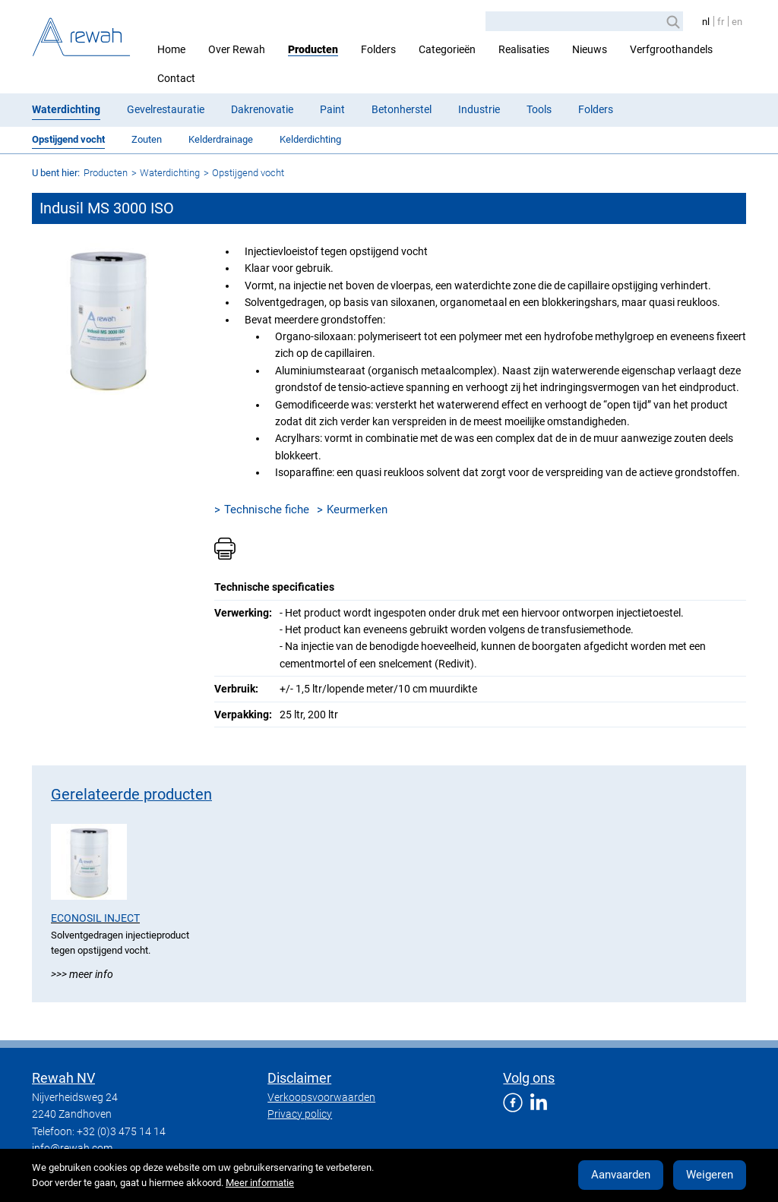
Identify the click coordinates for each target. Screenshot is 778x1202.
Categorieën (447, 49)
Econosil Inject (95, 918)
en (737, 21)
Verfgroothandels (671, 49)
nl (706, 21)
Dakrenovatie (262, 109)
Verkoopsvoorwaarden (321, 1097)
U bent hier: (56, 172)
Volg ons (529, 1078)
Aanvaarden (620, 1174)
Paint (332, 109)
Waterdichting (66, 109)
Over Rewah (236, 49)
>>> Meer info (82, 974)
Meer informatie (260, 1182)
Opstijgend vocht (68, 139)
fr (720, 21)
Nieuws (589, 49)
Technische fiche (266, 509)
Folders (378, 49)
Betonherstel (402, 109)
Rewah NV (63, 1078)
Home (171, 49)
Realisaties (523, 49)
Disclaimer (299, 1078)
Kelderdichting (310, 139)
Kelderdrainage (220, 139)
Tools (539, 109)
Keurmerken (357, 509)
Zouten (146, 139)
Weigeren (709, 1174)
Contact (176, 78)
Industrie (479, 109)
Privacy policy (299, 1114)
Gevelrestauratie (165, 109)
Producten (313, 49)
